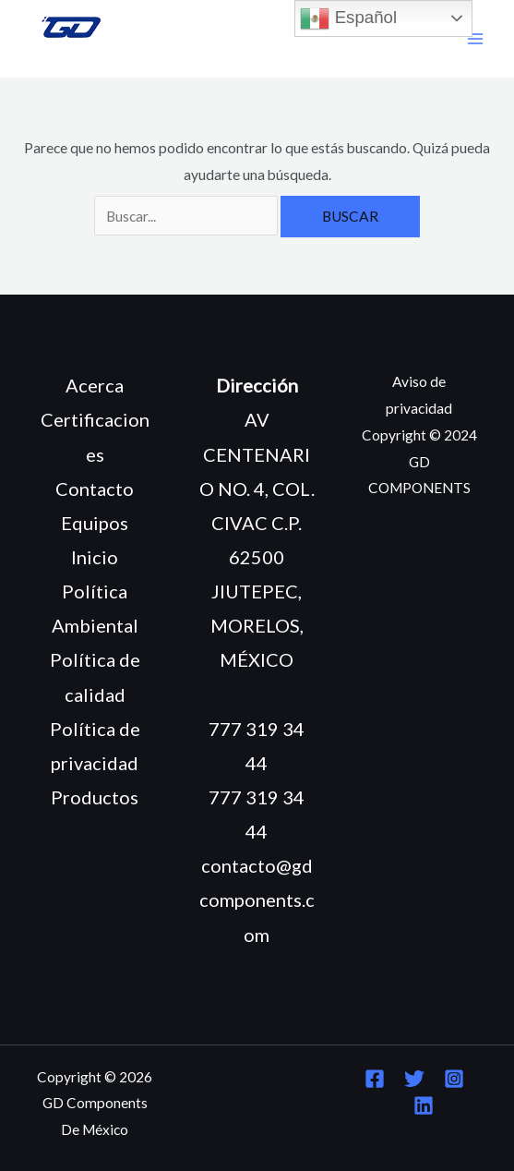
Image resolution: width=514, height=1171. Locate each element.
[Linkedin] (423, 1105)
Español (348, 18)
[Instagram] (454, 1078)
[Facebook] (375, 1078)
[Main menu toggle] (476, 39)
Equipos (94, 523)
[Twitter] (414, 1078)
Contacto (94, 488)
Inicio (94, 557)
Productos (94, 797)
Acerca (95, 385)
